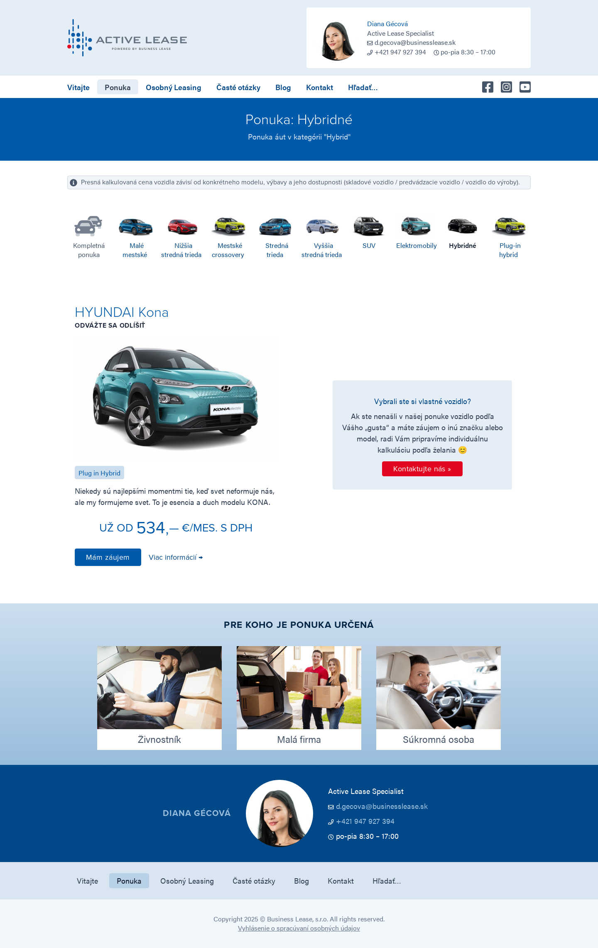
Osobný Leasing (173, 87)
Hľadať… (363, 87)
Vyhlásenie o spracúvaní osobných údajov (299, 928)
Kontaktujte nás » (422, 468)
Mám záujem (108, 557)
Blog (283, 87)
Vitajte (78, 87)
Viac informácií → (176, 557)
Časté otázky (238, 87)
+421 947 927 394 (365, 821)
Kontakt (319, 87)
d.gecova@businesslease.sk (415, 42)
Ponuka (118, 87)
